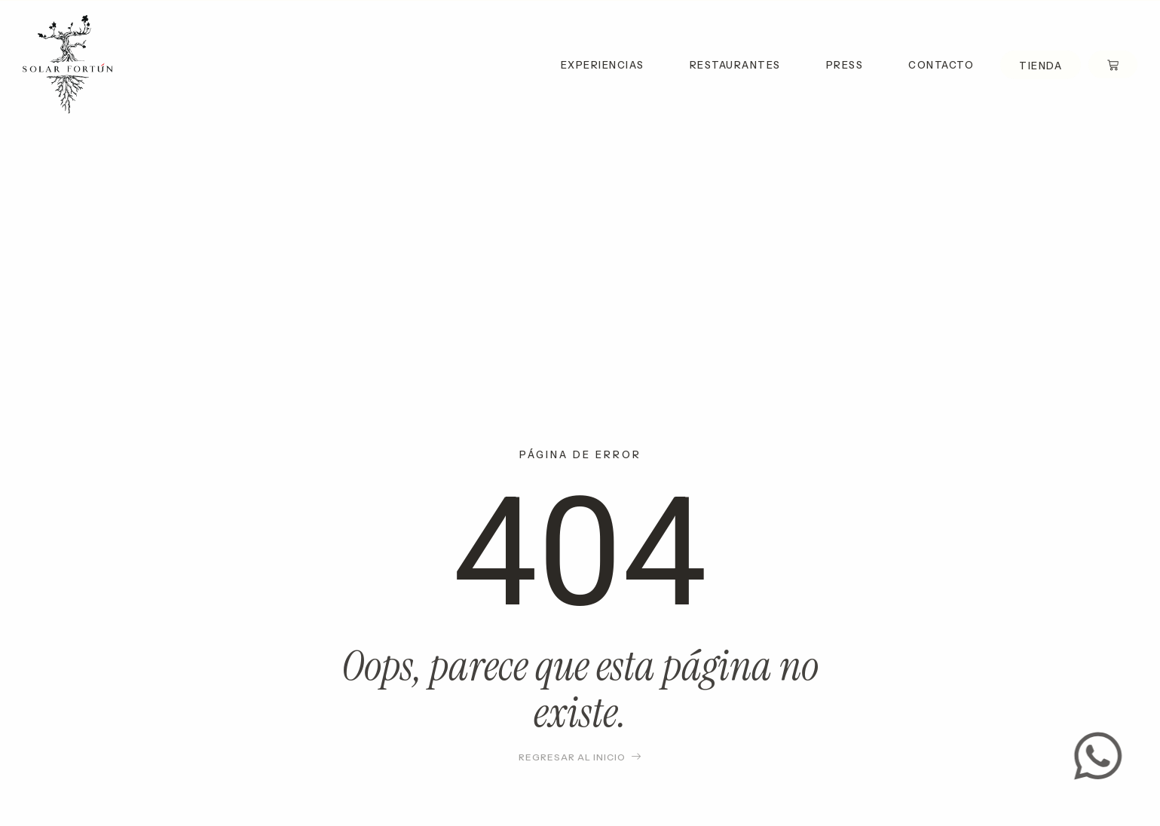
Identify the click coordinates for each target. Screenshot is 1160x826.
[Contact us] (1105, 756)
